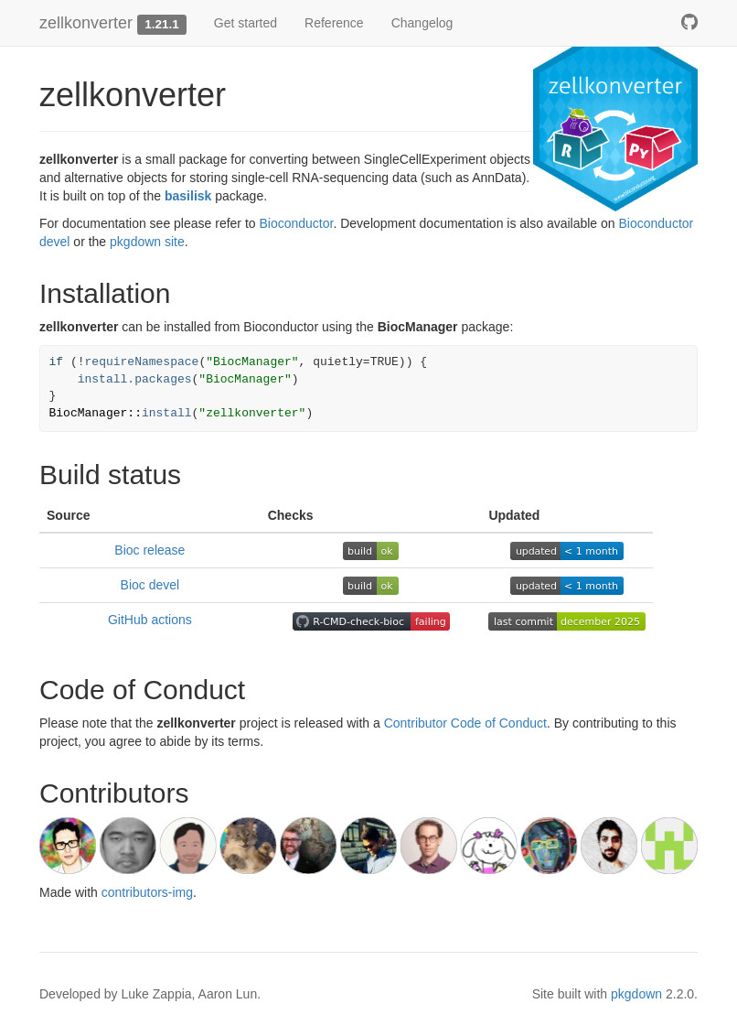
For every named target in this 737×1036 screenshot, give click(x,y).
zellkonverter (86, 23)
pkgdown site (147, 241)
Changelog (422, 23)
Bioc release (149, 550)
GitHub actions (150, 619)
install (167, 413)
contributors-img (147, 892)
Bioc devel (150, 584)
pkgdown (636, 994)
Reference (334, 23)
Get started (245, 23)
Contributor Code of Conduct (465, 723)
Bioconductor (296, 223)
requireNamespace (142, 362)
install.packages (135, 379)
